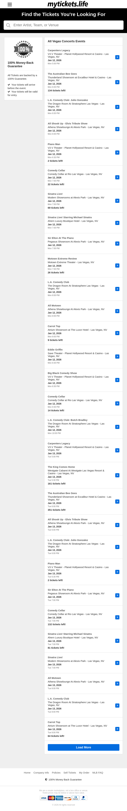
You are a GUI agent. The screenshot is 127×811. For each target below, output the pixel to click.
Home (27, 772)
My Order (84, 772)
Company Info (41, 772)
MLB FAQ (97, 772)
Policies (56, 772)
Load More (83, 747)
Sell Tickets (70, 772)
